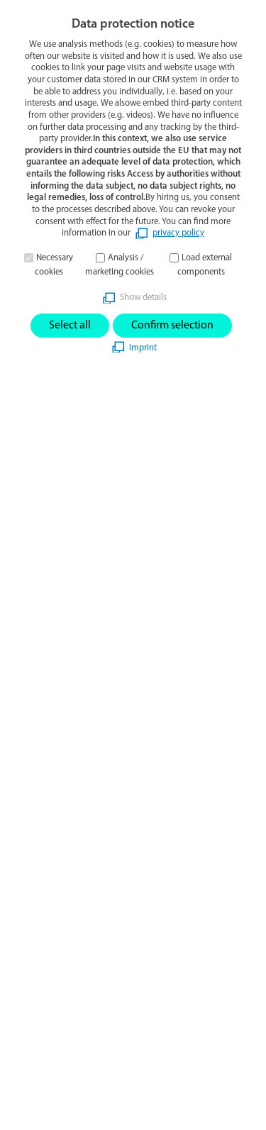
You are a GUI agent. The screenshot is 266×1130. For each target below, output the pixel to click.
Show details (143, 297)
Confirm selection (172, 325)
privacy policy (178, 233)
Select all (70, 325)
